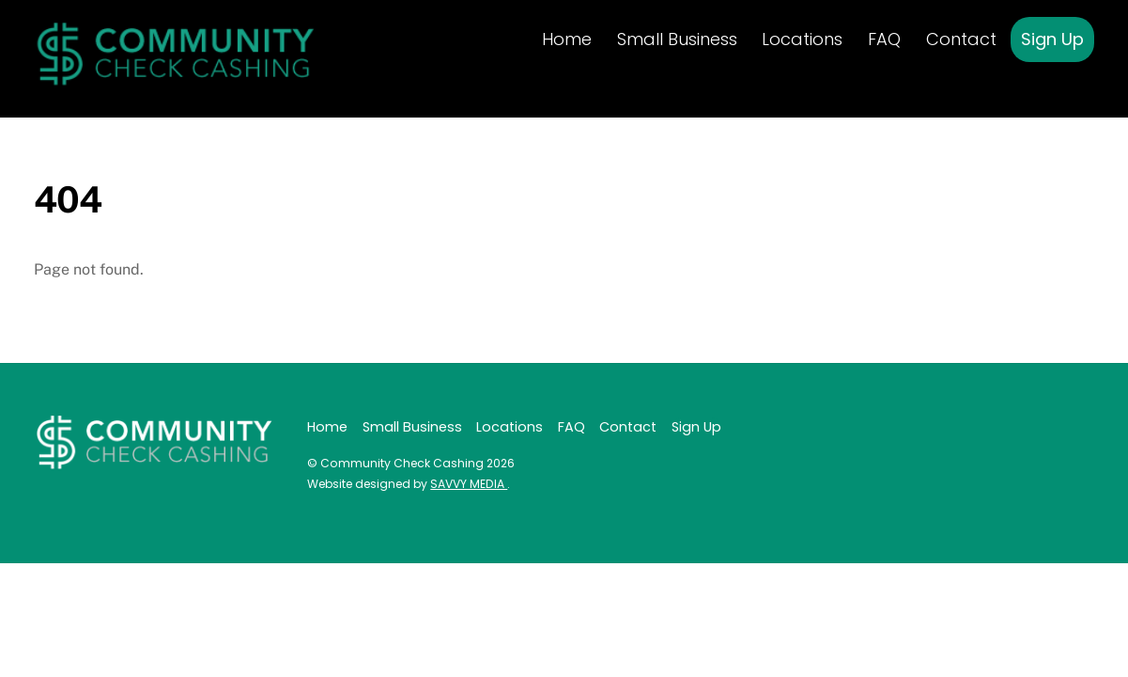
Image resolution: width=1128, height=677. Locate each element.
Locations (802, 39)
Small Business (677, 39)
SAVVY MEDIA (468, 484)
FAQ (884, 39)
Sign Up (1052, 39)
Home (567, 39)
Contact (961, 39)
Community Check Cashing (402, 463)
